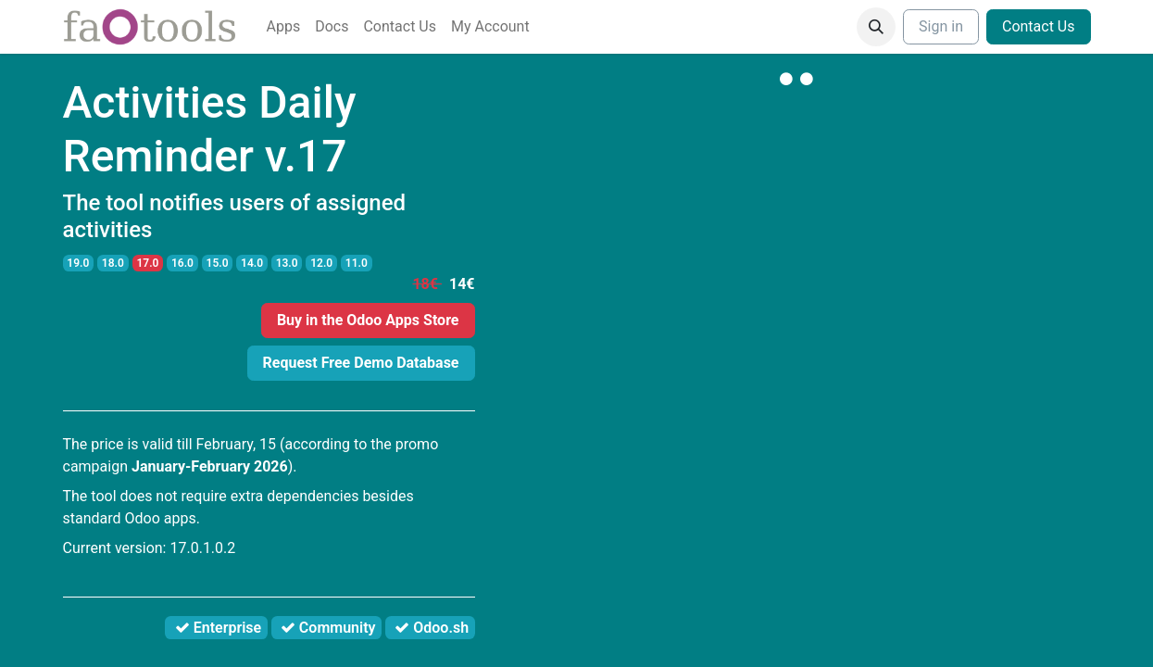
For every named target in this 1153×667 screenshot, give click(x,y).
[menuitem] (283, 26)
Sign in (941, 26)
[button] (876, 26)
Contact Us (1038, 26)
